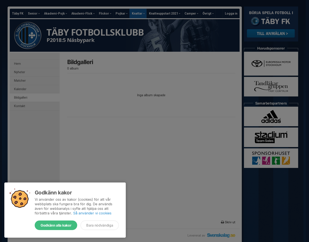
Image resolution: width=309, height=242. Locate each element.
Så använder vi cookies (92, 213)
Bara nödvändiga (99, 225)
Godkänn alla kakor (56, 225)
